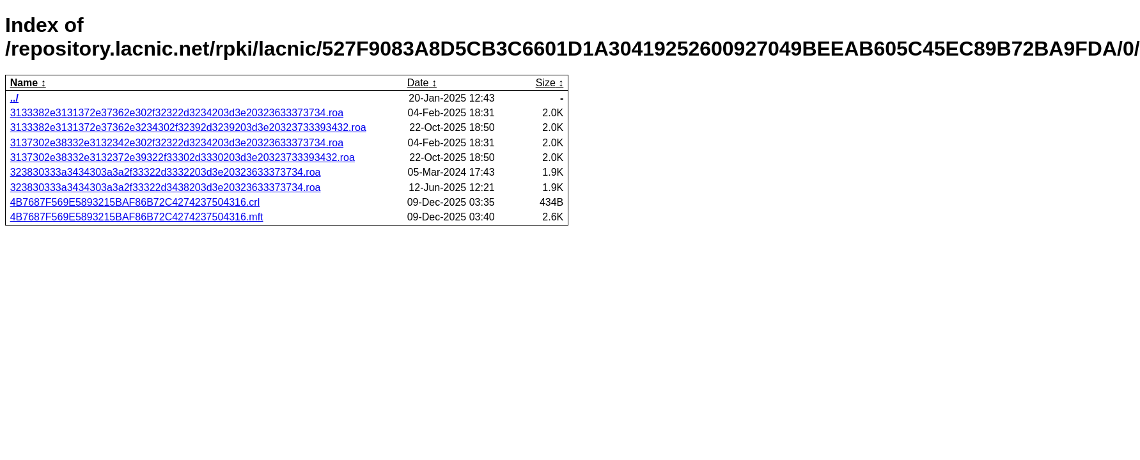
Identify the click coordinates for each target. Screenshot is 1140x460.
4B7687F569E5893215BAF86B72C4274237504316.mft (136, 216)
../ (14, 98)
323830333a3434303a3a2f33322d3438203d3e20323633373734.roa (165, 187)
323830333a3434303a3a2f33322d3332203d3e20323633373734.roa (165, 172)
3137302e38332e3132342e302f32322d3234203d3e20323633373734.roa (176, 142)
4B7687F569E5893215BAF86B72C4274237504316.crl (135, 202)
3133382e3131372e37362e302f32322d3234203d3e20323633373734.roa (176, 112)
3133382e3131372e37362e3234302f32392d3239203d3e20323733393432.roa (188, 127)
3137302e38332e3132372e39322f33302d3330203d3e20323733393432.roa (182, 157)
